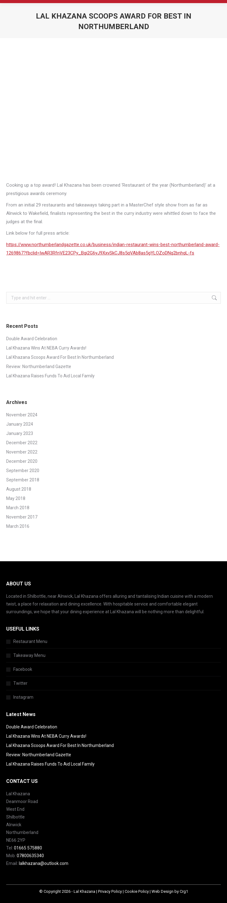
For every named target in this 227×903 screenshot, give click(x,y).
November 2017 (21, 516)
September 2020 (22, 470)
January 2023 (19, 433)
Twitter (20, 683)
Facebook (22, 669)
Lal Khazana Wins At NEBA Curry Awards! (46, 347)
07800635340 (30, 855)
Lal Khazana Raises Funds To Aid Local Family (50, 375)
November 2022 (21, 451)
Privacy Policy (110, 891)
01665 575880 (28, 847)
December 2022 (21, 442)
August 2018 (18, 489)
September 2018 (22, 479)
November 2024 (21, 414)
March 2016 (17, 526)
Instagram (23, 697)
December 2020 (21, 461)
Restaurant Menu (30, 641)
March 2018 (17, 507)
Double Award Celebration (31, 338)
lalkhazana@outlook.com (43, 863)
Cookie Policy (137, 891)
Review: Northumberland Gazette (38, 366)
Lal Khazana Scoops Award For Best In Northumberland (60, 357)
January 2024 (19, 424)
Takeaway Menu (29, 655)
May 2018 (15, 498)
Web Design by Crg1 (170, 891)
